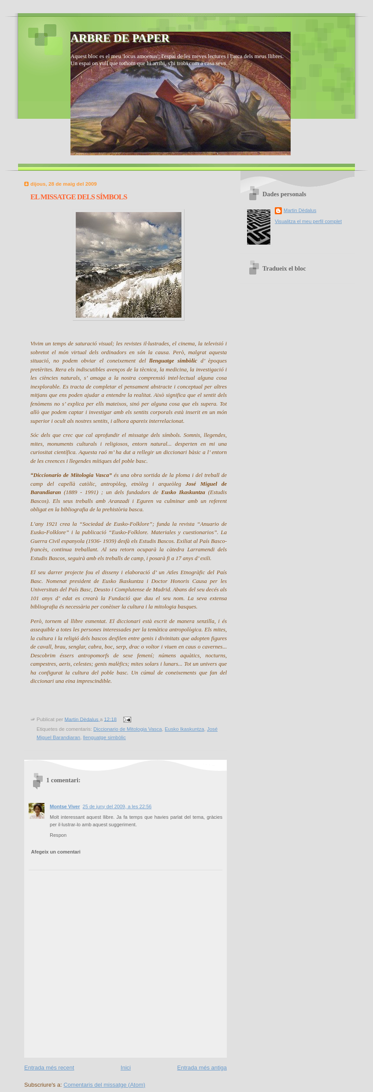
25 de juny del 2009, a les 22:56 (117, 806)
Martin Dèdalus (300, 210)
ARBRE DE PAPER (120, 38)
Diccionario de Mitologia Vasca (127, 729)
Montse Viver (65, 806)
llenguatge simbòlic (104, 737)
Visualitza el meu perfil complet (308, 221)
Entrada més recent (49, 1067)
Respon (58, 835)
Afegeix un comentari (56, 851)
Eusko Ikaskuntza (184, 729)
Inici (126, 1067)
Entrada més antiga (202, 1067)
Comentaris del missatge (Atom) (104, 1084)
